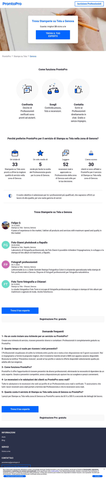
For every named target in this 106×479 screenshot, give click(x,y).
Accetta (97, 476)
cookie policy (55, 471)
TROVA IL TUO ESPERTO (53, 34)
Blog (3, 440)
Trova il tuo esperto (20, 310)
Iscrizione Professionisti (89, 3)
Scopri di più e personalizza (14, 476)
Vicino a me (6, 451)
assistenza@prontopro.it (11, 462)
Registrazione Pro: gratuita (53, 319)
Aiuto (4, 437)
